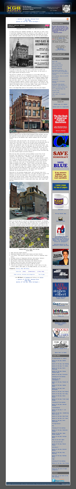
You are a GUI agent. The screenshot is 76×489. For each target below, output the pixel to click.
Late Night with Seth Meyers (61, 279)
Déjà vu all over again (58, 439)
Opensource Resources (55, 483)
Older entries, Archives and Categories (24, 274)
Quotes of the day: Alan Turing (60, 463)
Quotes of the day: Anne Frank (60, 416)
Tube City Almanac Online (61, 348)
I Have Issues (55, 92)
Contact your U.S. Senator (60, 104)
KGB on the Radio (56, 63)
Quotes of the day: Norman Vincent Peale (59, 372)
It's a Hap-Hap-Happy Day (58, 88)
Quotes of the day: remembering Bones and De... (60, 413)
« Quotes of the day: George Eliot (28, 19)
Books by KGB (61, 133)
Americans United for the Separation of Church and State (60, 245)
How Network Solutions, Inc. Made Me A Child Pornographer (59, 71)
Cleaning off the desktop (58, 376)
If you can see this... (58, 441)
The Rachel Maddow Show (61, 265)
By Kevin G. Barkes (28, 9)
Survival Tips (55, 90)
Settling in (55, 447)
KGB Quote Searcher (57, 66)
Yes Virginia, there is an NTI (60, 76)
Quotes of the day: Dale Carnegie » (27, 21)
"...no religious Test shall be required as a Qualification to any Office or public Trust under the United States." (60, 238)
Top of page (41, 274)
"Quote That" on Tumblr (61, 352)
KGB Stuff (36, 13)
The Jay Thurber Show (60, 213)
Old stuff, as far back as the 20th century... (60, 476)
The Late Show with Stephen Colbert (61, 297)
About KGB (54, 61)
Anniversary (55, 79)
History (18, 268)
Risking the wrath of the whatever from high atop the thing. (53, 8)
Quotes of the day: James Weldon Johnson (58, 434)
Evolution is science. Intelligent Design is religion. (61, 323)
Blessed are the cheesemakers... (56, 379)
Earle (53, 96)
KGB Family (26, 268)
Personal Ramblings (57, 68)
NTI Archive (55, 77)
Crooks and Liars (61, 337)
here (53, 39)
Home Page (28, 20)
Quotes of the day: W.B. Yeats (60, 418)
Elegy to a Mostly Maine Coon (59, 87)
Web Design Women (46, 483)
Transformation (56, 407)
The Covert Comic (60, 221)
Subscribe (18, 271)
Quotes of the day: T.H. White (60, 366)
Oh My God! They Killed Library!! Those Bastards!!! (59, 85)
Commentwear (41, 13)
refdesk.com (60, 316)
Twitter (31, 13)
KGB (22, 268)
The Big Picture (56, 423)
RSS (67, 19)
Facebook (26, 13)
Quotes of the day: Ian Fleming (60, 363)
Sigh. (53, 459)
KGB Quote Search (58, 13)
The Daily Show (60, 305)
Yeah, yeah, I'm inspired (58, 94)
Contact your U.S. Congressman (61, 106)
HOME (9, 13)
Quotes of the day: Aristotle (59, 374)
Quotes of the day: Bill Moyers (60, 391)
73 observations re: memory (59, 358)
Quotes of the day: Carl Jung (59, 393)
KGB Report (27, 6)
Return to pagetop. (65, 483)
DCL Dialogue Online (49, 13)
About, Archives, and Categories (18, 13)
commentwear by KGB (60, 147)
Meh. (53, 425)
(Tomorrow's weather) (60, 50)
